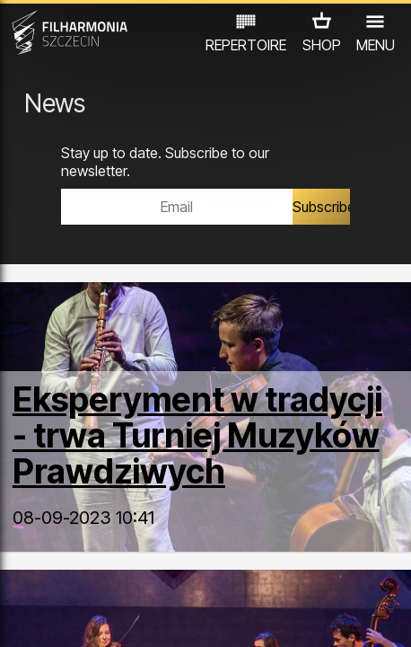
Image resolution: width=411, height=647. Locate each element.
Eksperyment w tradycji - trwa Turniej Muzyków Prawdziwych (197, 435)
